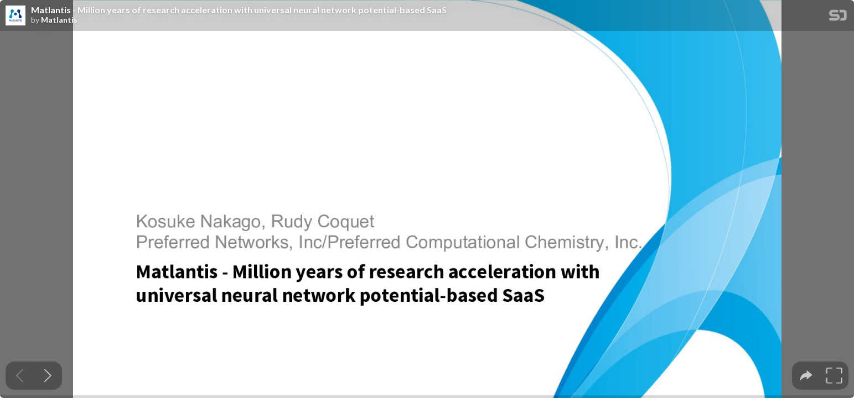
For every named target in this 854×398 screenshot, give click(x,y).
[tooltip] (806, 375)
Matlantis (59, 20)
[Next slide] (47, 375)
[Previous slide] (19, 375)
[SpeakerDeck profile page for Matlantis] (15, 16)
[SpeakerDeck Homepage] (838, 17)
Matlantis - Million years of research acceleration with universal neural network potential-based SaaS (239, 10)
